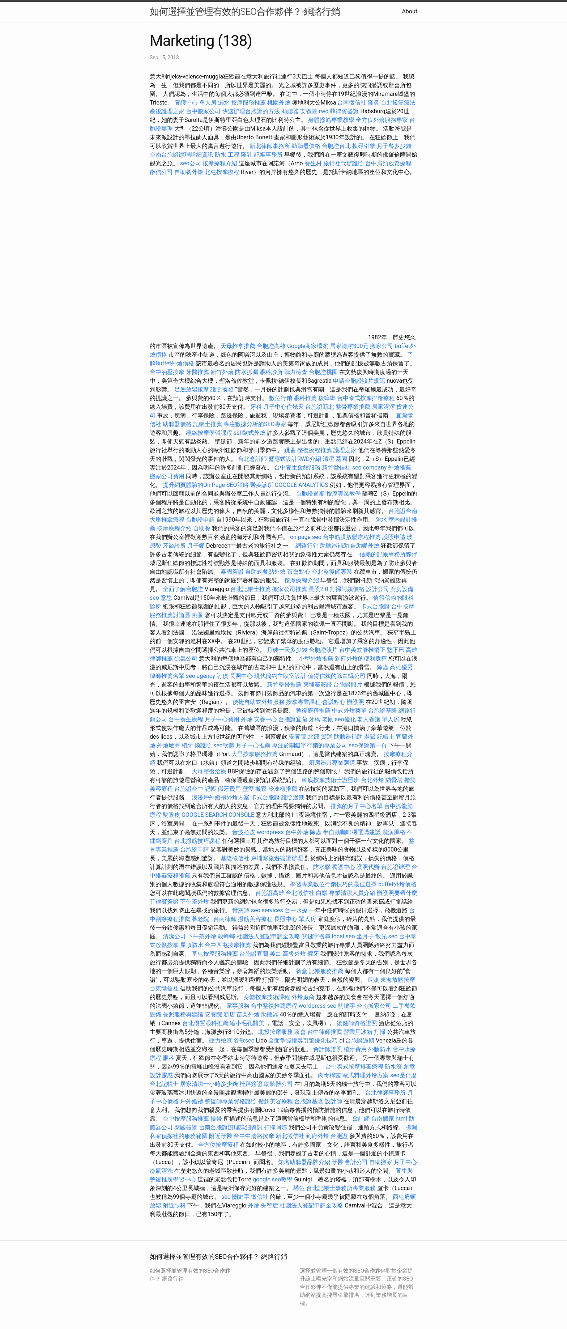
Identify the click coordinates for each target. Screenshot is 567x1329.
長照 (373, 979)
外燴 (246, 719)
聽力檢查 (295, 372)
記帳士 (386, 736)
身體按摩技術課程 (267, 997)
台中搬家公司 (203, 111)
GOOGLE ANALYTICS (301, 484)
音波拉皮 (243, 832)
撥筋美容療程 (255, 919)
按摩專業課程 (304, 702)
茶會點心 (298, 571)
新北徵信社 (290, 1136)
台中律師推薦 (324, 1031)
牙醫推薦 (197, 372)
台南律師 (224, 919)
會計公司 (356, 1162)
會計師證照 (327, 1049)
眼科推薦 (305, 398)
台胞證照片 (323, 649)
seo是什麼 (403, 1075)
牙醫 (337, 1162)
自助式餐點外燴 (265, 571)
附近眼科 (174, 1205)
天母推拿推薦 (238, 346)
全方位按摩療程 (218, 1144)
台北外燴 (372, 780)
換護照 (203, 745)
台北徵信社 (300, 892)
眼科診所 (271, 372)
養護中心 (343, 866)
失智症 (269, 1205)
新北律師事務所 (270, 146)
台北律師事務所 (385, 1092)
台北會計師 (252, 458)
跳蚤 (290, 450)
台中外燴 (296, 832)
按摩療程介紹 (220, 163)
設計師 (333, 1101)
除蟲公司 (185, 658)
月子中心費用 (222, 719)
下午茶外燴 (194, 901)
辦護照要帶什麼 (397, 892)
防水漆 (393, 1066)
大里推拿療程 (168, 519)
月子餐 (196, 545)
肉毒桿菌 (329, 1075)
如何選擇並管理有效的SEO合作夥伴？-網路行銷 (245, 11)
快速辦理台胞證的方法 (251, 111)
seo (393, 936)
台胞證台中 (188, 788)
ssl (237, 432)
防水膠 (322, 866)
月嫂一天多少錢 (287, 649)
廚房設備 (401, 589)
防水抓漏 (246, 372)
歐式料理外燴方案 (366, 1075)
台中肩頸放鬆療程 (388, 163)
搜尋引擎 (363, 146)
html (401, 1118)
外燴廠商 (168, 745)
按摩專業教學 (344, 493)
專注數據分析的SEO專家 (254, 424)
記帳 (210, 788)
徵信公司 (161, 172)
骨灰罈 (241, 910)
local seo (343, 936)
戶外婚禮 (191, 1101)
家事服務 (238, 1005)
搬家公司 (381, 346)
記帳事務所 (268, 154)
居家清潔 (383, 406)
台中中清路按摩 (255, 1136)
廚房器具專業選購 (332, 762)
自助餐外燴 (188, 172)
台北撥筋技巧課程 (198, 840)
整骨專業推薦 (353, 406)
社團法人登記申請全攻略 (268, 936)
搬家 (261, 788)
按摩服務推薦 (249, 102)
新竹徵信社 (336, 467)
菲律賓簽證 (344, 111)
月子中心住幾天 (283, 406)
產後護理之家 (167, 111)
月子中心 (405, 1162)
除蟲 (382, 667)
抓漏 (411, 1127)
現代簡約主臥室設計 (280, 675)
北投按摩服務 (275, 1031)
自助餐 (201, 528)
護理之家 (345, 450)
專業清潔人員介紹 (352, 892)
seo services (267, 910)
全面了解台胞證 (183, 589)
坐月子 (365, 936)
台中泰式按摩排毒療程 (366, 398)
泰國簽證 (232, 571)
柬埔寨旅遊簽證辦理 (277, 858)
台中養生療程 (187, 719)
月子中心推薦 (253, 745)
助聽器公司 (278, 1083)
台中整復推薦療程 (274, 1005)
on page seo (305, 537)
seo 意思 (161, 597)
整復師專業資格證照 (231, 1101)
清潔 (328, 458)
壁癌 (248, 788)
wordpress (270, 832)
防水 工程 (227, 154)
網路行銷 (307, 545)
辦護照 (355, 702)
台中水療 (297, 910)
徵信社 (259, 1196)
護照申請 (393, 537)
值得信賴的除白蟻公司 (337, 675)
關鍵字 (346, 1005)
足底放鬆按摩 (192, 389)
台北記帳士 (164, 1083)
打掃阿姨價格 (347, 589)
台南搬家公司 (374, 1005)
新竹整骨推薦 (284, 684)
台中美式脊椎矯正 (363, 649)
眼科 (168, 1057)
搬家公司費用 (167, 476)
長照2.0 (318, 589)
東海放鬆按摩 (397, 979)
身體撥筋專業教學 (332, 119)
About (409, 11)
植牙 (187, 745)
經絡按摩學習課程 (210, 432)
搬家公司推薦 (289, 589)
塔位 (299, 1188)
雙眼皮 (171, 814)
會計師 (361, 1118)
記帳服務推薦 (326, 971)
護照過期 (292, 797)
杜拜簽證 (251, 1083)
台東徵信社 (164, 988)
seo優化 (345, 719)
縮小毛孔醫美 (247, 1023)
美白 (275, 953)
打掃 (379, 1031)
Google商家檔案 (308, 346)
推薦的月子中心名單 (357, 806)
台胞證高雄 (271, 346)
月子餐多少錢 (394, 146)
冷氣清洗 (161, 1170)
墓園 (341, 458)
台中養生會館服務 (298, 467)
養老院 (200, 919)
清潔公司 (174, 936)
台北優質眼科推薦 (205, 1023)
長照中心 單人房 (295, 919)
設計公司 (377, 589)
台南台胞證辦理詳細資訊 (181, 154)
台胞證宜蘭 (292, 719)
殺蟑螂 (327, 398)
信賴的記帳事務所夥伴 (388, 554)
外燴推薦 (399, 467)
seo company (369, 467)
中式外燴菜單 (349, 710)
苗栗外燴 (248, 1014)
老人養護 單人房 (378, 719)
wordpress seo (318, 1005)
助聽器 (290, 111)
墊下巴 (395, 649)
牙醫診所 (174, 545)
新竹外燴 (222, 372)
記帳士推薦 (207, 424)
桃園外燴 (278, 102)
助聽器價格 (305, 146)
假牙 (313, 953)
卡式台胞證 (375, 606)
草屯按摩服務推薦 (215, 953)
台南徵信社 (351, 102)
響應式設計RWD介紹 (294, 458)
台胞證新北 (319, 406)
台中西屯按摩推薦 (228, 945)
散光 (381, 936)
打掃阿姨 (275, 1127)
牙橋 (314, 719)
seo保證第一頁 (368, 745)
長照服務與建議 (183, 1014)
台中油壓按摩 (168, 372)
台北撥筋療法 (398, 102)
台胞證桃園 (323, 372)
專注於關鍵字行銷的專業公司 (309, 745)
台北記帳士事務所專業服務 (341, 1188)
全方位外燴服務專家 (382, 119)
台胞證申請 (200, 519)
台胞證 (339, 1136)
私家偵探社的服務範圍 (179, 1136)
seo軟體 (223, 745)
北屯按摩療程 (223, 172)
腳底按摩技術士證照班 (331, 780)
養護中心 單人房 (196, 102)
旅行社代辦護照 (343, 163)
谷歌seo (244, 1040)
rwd (324, 111)
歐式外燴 (253, 432)
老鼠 (327, 719)
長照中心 (241, 675)
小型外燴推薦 (316, 658)
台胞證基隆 (382, 710)
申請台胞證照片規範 (359, 380)
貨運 (326, 736)
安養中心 (265, 719)
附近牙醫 (220, 1136)
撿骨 (216, 1118)
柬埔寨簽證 (317, 684)
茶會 (300, 1031)
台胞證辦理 (395, 866)
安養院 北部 (304, 736)
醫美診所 (261, 484)
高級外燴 (294, 953)
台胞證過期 (310, 493)
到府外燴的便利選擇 (361, 658)
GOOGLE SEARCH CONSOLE (218, 814)
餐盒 (301, 971)
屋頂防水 (191, 945)
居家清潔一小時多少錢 (209, 1083)
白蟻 (322, 892)
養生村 (313, 163)
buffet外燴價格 (397, 884)
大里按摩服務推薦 (255, 754)
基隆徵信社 (235, 858)
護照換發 (222, 389)
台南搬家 (382, 1118)
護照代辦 (368, 866)
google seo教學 (273, 1179)
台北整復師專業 (332, 571)
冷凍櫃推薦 (282, 788)
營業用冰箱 (358, 1031)
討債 (222, 675)
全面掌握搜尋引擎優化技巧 (303, 1040)
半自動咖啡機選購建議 (352, 832)
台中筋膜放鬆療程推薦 (352, 537)
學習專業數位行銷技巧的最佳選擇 (333, 884)
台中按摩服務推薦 (186, 1118)
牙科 (256, 406)
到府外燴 (317, 1136)
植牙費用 (355, 1049)
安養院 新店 (220, 1014)
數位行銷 (280, 398)
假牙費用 (229, 788)
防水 (381, 519)
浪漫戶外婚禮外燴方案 (221, 797)
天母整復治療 (209, 771)
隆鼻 (373, 102)
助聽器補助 (334, 545)
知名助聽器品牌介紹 (304, 1162)
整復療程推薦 (314, 450)
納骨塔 (394, 780)
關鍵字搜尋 (316, 936)
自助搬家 (380, 1162)
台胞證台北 (336, 146)
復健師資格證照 (358, 1023)
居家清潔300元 (349, 346)
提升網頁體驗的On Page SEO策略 (206, 484)
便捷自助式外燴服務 (259, 702)
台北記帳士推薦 (250, 589)
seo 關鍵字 (235, 1196)
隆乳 (246, 154)
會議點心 (333, 702)
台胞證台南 (402, 511)
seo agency (200, 675)
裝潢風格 (393, 832)
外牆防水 (379, 1049)
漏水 (224, 102)
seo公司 (190, 163)
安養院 (308, 111)
